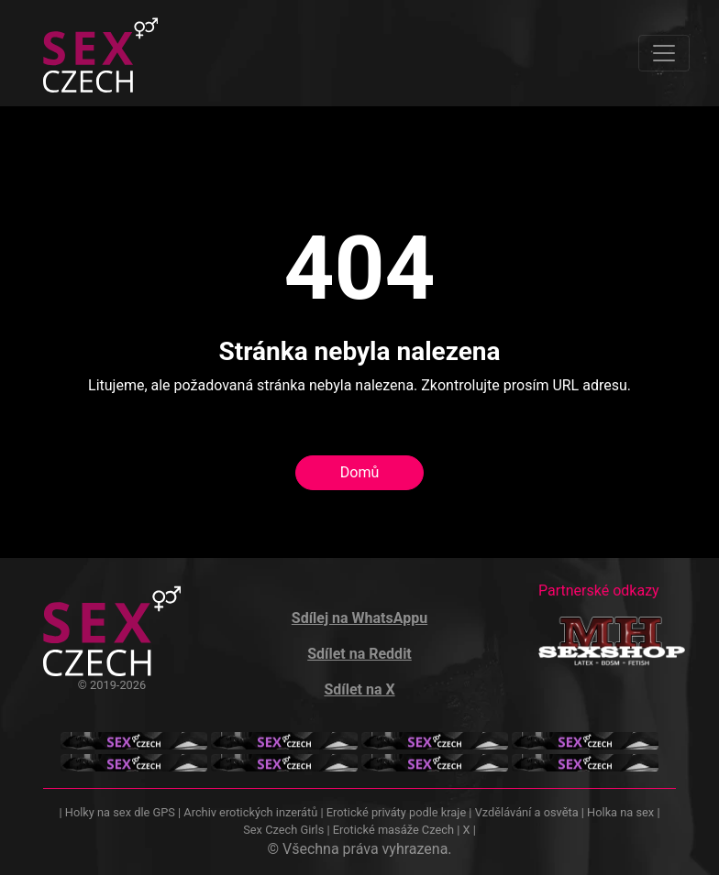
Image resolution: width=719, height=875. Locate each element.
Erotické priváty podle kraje (396, 812)
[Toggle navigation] (664, 53)
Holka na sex (620, 812)
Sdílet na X (359, 689)
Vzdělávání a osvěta (527, 812)
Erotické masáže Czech (393, 830)
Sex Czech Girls (283, 830)
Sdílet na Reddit (359, 653)
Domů (359, 472)
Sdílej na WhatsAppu (359, 618)
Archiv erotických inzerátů (250, 812)
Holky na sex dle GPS (120, 812)
